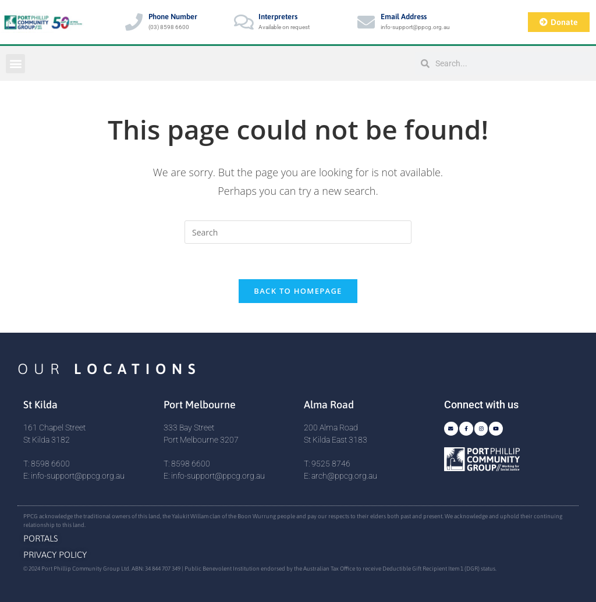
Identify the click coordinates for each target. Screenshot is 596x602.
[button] (15, 63)
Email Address (404, 16)
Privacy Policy (55, 555)
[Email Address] (366, 22)
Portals (40, 538)
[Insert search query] (298, 232)
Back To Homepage (298, 291)
